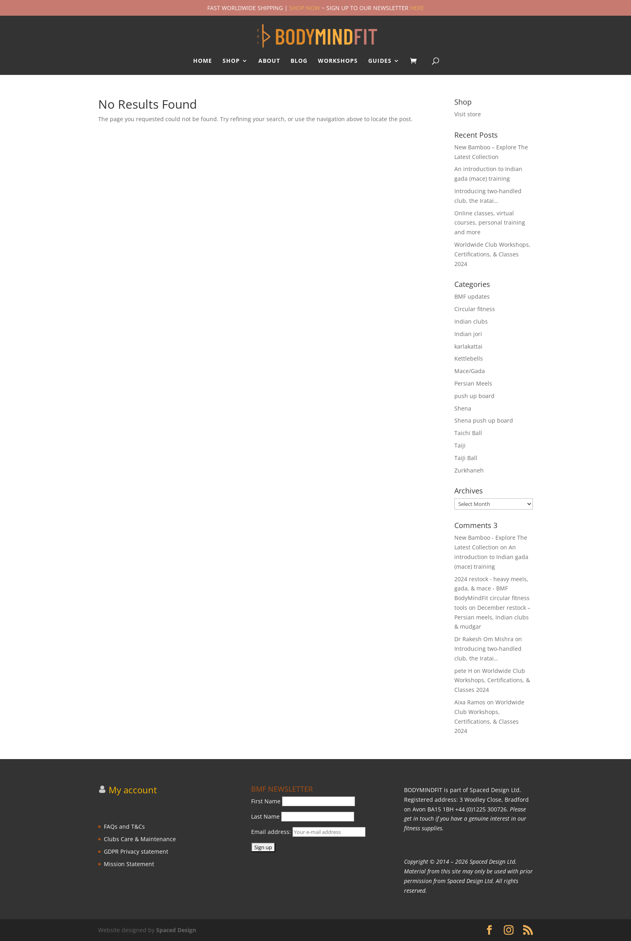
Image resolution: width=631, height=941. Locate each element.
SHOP (231, 61)
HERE (417, 8)
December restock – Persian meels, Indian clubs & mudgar (492, 617)
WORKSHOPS (338, 61)
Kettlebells (468, 358)
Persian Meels (473, 383)
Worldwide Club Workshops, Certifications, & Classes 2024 (492, 254)
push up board (474, 396)
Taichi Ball (468, 433)
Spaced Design (176, 930)
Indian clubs (471, 321)
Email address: (308, 832)
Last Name (265, 816)
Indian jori (468, 334)
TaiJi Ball (465, 458)
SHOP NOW (304, 8)
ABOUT (269, 61)
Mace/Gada (469, 371)
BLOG (299, 61)
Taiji (460, 445)
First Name (265, 801)
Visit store (467, 114)
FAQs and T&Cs (124, 826)
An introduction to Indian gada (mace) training (491, 556)
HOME (202, 61)
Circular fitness (474, 309)
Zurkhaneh (469, 470)
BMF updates (472, 296)
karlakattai (468, 346)
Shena (462, 408)
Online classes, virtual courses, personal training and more (489, 222)
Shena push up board (483, 420)
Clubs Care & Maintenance (140, 839)
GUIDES (380, 61)
